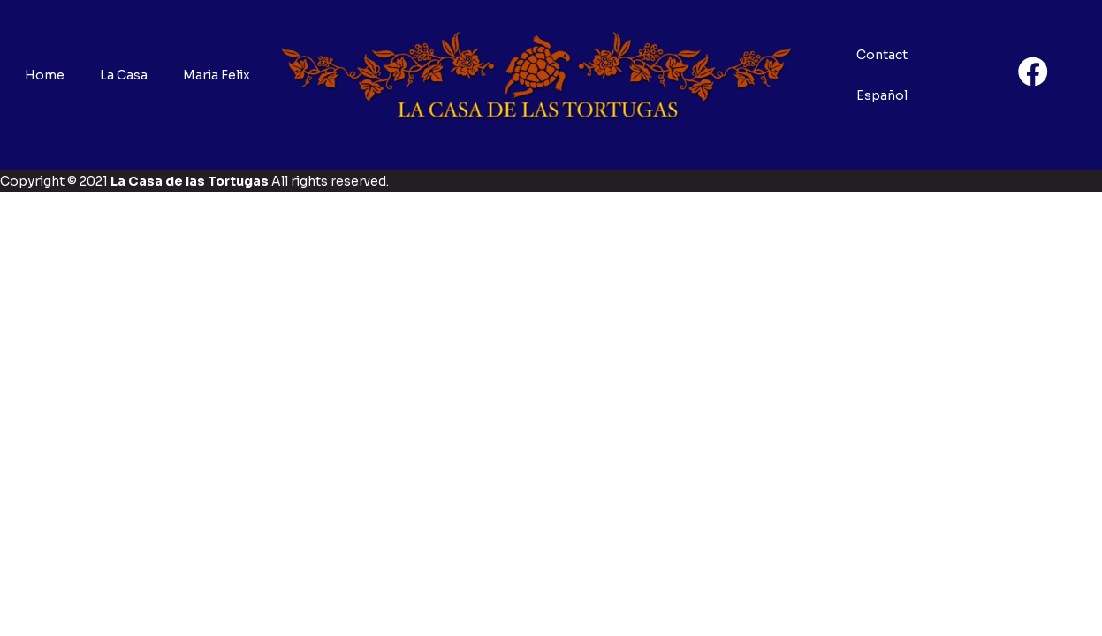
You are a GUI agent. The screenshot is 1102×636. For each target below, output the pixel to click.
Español (882, 95)
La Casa (124, 75)
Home (45, 75)
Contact (882, 55)
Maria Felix (216, 75)
